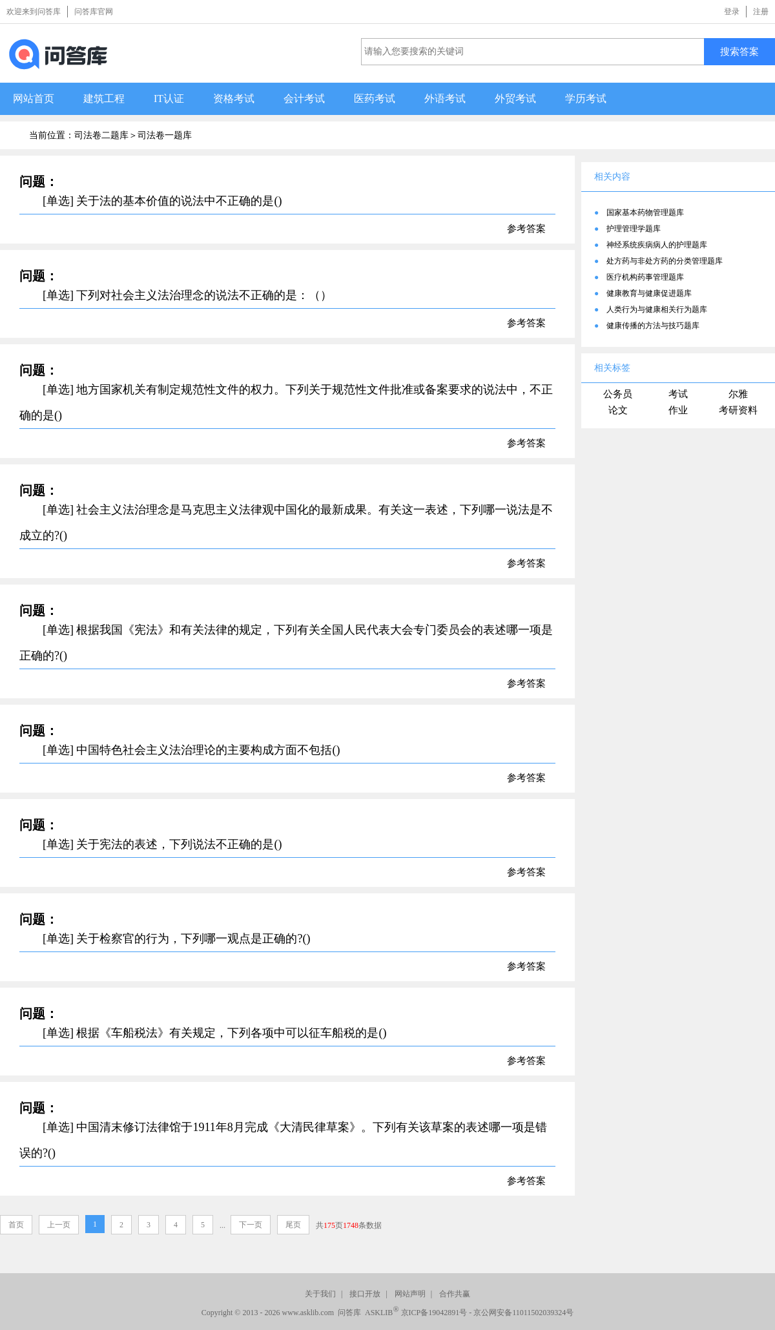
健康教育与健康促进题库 (649, 293)
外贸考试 (515, 98)
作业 (678, 410)
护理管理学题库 (633, 228)
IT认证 (169, 98)
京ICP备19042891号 (434, 1312)
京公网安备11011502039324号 (523, 1312)
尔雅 (738, 394)
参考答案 (526, 228)
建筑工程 (104, 98)
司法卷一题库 (165, 135)
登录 (731, 11)
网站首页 (33, 98)
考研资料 (738, 410)
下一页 (250, 1224)
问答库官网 (93, 11)
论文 (618, 410)
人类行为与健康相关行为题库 (656, 309)
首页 (16, 1224)
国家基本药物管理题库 (645, 212)
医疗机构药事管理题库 (645, 277)
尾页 (293, 1224)
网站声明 (410, 1293)
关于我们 (320, 1293)
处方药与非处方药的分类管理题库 (664, 260)
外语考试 (445, 98)
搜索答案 (739, 51)
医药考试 (374, 98)
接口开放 (364, 1293)
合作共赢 (454, 1293)
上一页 (58, 1224)
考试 (678, 394)
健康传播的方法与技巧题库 (652, 325)
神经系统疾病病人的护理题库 (656, 244)
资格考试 (233, 98)
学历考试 (585, 98)
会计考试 (304, 98)
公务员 (617, 394)
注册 (761, 11)
